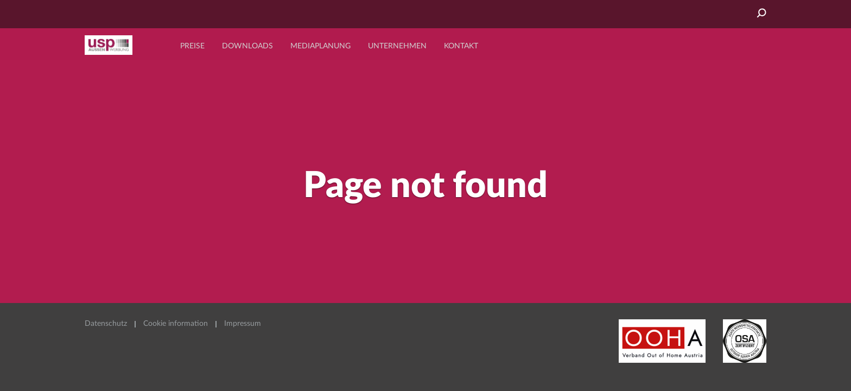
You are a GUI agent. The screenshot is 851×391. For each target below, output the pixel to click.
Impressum (242, 323)
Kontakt (461, 46)
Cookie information (175, 323)
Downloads (247, 46)
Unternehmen (397, 46)
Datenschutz (106, 323)
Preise (192, 46)
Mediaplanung (320, 46)
